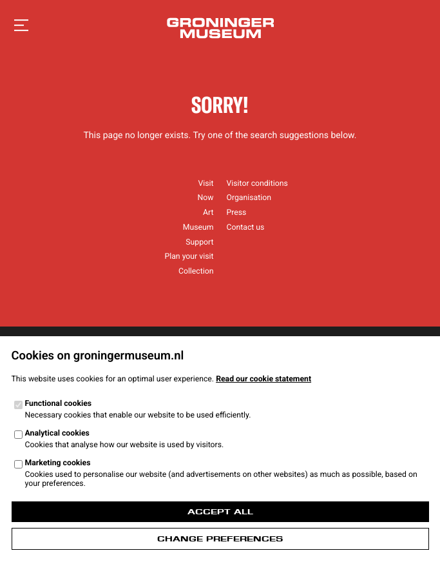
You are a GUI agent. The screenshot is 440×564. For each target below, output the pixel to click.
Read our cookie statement (263, 378)
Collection (196, 271)
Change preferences (220, 538)
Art (208, 212)
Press (237, 212)
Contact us (246, 227)
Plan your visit (188, 256)
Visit (205, 183)
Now (206, 197)
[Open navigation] (21, 26)
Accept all (220, 511)
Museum (198, 227)
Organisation (249, 197)
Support (199, 242)
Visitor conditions (257, 183)
